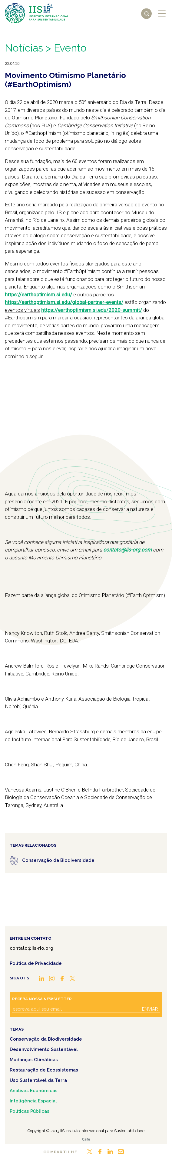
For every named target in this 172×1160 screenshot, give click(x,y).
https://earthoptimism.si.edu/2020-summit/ (91, 310)
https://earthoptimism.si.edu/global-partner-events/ (64, 302)
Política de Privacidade (36, 963)
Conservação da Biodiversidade (46, 1039)
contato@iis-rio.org (31, 948)
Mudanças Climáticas (34, 1059)
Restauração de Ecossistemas (44, 1070)
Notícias (24, 48)
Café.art (86, 1139)
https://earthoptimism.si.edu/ (38, 295)
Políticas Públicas (29, 1111)
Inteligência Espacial (33, 1101)
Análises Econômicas (34, 1090)
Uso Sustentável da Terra (38, 1080)
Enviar (150, 1009)
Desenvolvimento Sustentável (44, 1049)
